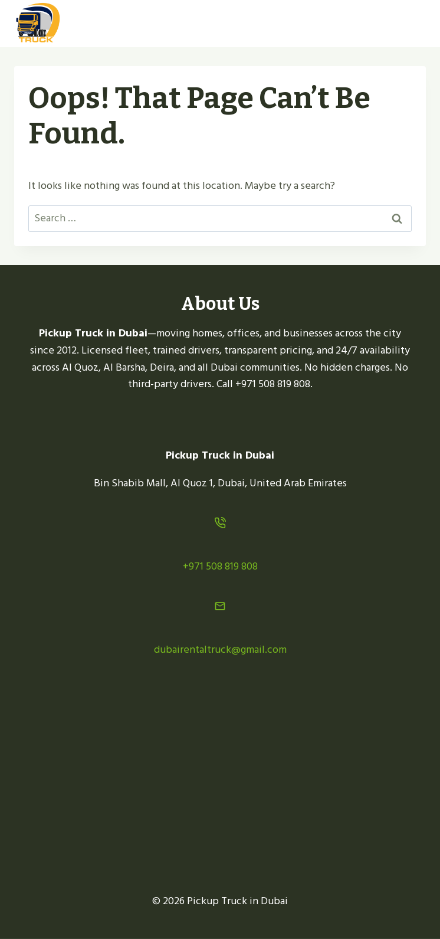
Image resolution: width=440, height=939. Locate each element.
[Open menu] (412, 23)
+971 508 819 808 (220, 566)
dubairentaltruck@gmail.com (220, 649)
